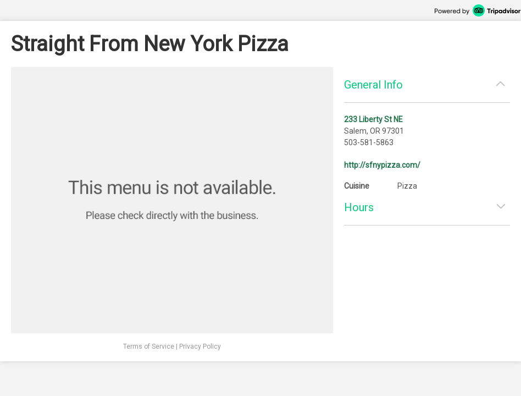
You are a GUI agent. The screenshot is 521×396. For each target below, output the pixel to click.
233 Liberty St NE (373, 119)
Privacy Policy (200, 346)
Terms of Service (148, 346)
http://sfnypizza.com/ (382, 165)
